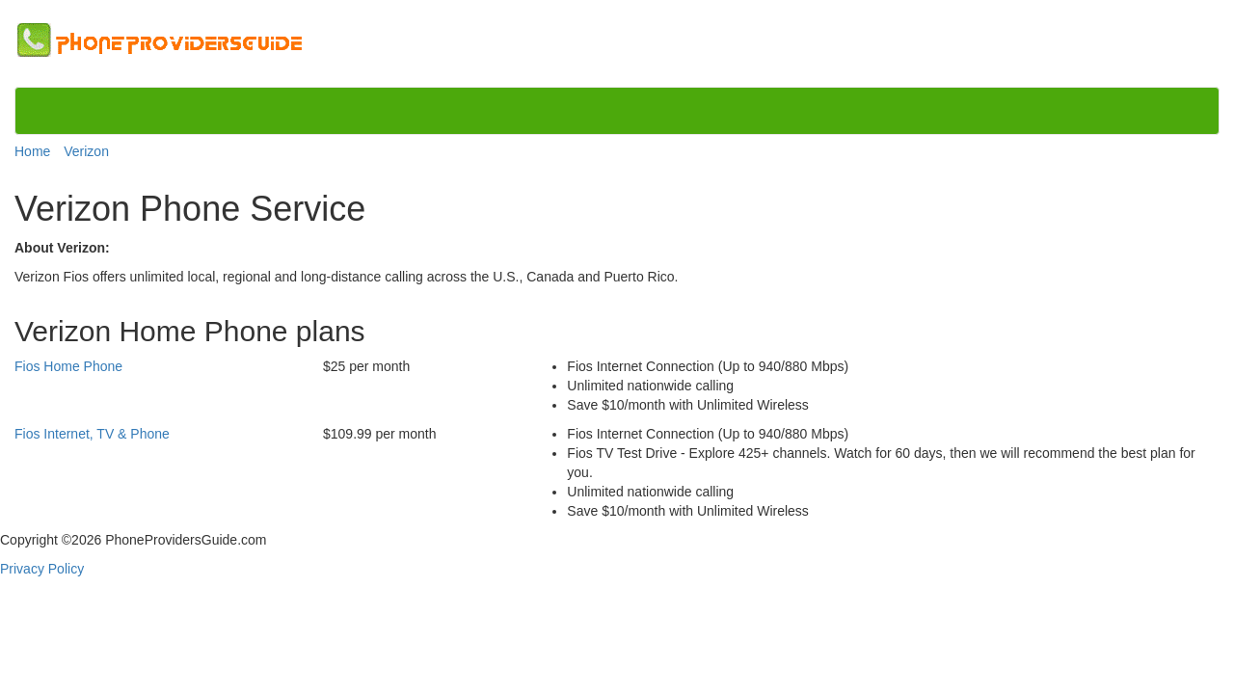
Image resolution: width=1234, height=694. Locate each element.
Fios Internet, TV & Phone (92, 433)
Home (32, 151)
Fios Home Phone (68, 366)
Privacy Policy (42, 568)
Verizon (86, 151)
